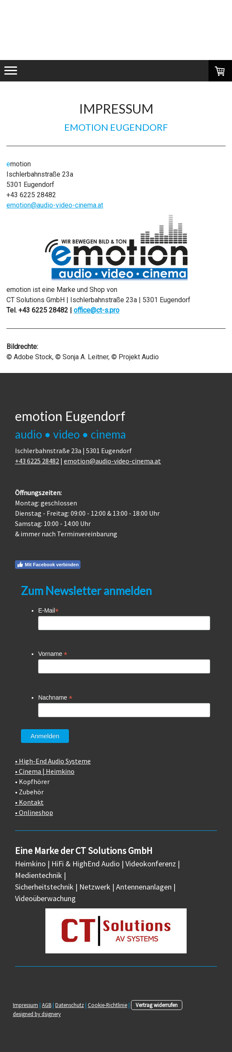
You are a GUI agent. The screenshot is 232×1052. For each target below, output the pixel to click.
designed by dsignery (37, 1013)
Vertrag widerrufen (157, 1004)
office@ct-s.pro (96, 310)
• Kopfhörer (32, 781)
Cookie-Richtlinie (107, 1004)
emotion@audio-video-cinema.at (54, 205)
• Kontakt (29, 802)
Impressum (25, 1004)
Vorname (52, 654)
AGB (46, 1004)
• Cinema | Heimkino (44, 771)
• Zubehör (29, 791)
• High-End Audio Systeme (53, 761)
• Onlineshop (34, 812)
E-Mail (48, 611)
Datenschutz (69, 1004)
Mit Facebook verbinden (48, 564)
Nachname (55, 698)
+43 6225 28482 (37, 461)
